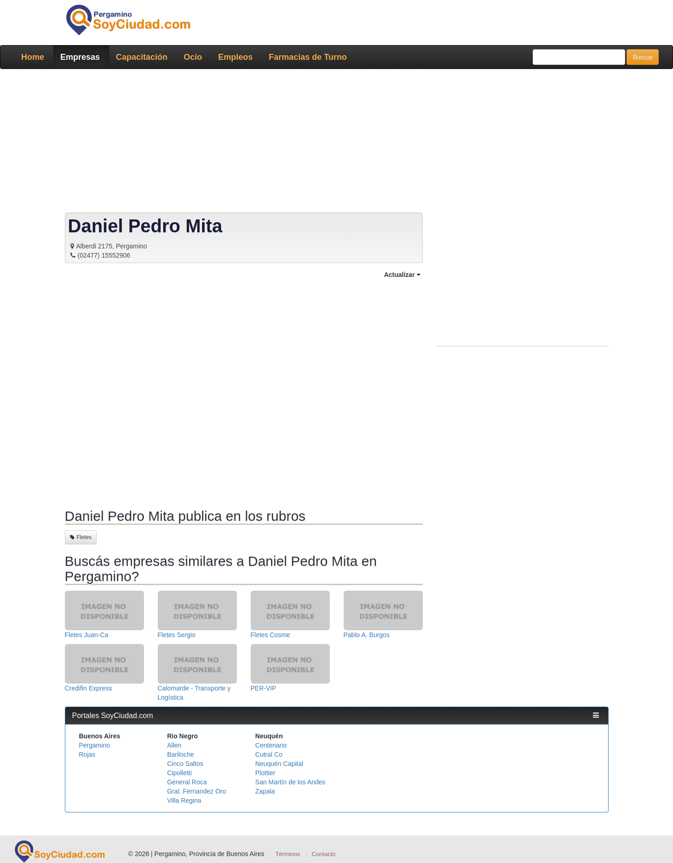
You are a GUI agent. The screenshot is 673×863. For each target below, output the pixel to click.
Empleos (235, 57)
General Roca (187, 782)
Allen (174, 745)
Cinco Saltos (185, 763)
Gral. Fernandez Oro (196, 791)
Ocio (193, 57)
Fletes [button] (81, 537)
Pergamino (94, 745)
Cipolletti (179, 773)
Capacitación (141, 57)
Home (32, 57)
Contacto (323, 854)
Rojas (87, 754)
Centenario (271, 745)
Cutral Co (268, 754)
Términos (287, 854)
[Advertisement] (334, 142)
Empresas (80, 57)
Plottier (265, 773)
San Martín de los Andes (290, 782)
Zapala (265, 791)
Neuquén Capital (279, 763)
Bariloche (180, 754)
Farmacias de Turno (308, 57)
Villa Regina (184, 800)
